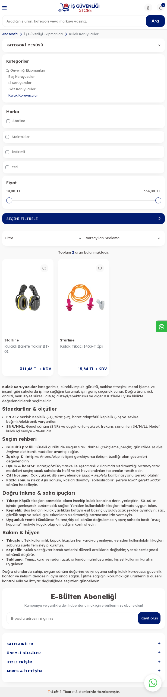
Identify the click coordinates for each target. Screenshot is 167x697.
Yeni (11, 167)
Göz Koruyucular (22, 89)
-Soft (54, 692)
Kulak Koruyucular (23, 95)
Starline (15, 121)
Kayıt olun (149, 618)
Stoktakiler (17, 137)
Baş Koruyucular (21, 77)
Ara (155, 21)
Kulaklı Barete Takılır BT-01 (26, 349)
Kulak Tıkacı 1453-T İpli (81, 346)
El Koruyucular (19, 83)
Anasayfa (10, 34)
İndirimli (15, 152)
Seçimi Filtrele (83, 218)
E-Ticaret (67, 692)
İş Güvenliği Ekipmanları (43, 34)
